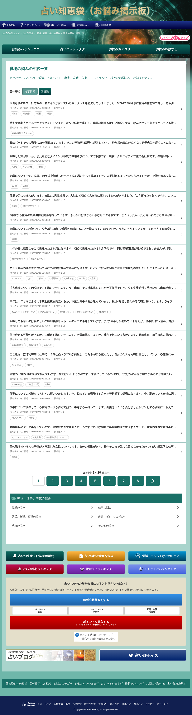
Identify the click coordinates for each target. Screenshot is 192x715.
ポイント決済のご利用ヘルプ (98, 637)
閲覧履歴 (106, 24)
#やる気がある (47, 312)
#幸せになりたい (85, 312)
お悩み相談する (166, 49)
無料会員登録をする (96, 599)
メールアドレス (96, 611)
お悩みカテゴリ (119, 49)
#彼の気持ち (37, 259)
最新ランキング (134, 683)
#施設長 (37, 437)
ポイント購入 (58, 24)
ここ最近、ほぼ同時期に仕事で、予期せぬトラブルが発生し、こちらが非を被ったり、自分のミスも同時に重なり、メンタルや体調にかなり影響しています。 (93, 354)
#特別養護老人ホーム (22, 133)
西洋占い (138, 704)
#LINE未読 (17, 384)
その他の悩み (106, 525)
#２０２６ (16, 278)
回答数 (45, 91)
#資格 (25, 186)
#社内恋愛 (34, 345)
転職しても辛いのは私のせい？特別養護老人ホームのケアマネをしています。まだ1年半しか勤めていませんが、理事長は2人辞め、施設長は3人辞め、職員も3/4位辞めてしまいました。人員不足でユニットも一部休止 (93, 321)
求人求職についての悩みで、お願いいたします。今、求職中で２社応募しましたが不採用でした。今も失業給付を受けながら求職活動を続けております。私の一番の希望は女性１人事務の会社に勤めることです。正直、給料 (93, 287)
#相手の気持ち (29, 206)
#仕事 (40, 278)
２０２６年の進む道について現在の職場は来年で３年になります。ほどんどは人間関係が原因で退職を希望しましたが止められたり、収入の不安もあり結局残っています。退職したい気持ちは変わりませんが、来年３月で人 (93, 268)
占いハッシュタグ (72, 49)
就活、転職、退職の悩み (26, 516)
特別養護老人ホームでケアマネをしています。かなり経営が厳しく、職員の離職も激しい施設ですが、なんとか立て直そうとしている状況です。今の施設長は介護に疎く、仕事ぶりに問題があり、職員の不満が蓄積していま (93, 122)
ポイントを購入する (96, 623)
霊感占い (103, 704)
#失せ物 (26, 113)
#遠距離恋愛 (17, 345)
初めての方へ (32, 24)
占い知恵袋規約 (176, 683)
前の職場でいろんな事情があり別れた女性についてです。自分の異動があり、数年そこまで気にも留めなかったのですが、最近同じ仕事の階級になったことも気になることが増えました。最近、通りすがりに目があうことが (93, 446)
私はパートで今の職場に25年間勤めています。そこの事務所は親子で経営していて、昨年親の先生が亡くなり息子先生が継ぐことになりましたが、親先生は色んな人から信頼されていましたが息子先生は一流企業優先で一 (93, 142)
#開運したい (66, 312)
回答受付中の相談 (16, 683)
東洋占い (126, 704)
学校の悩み (18, 525)
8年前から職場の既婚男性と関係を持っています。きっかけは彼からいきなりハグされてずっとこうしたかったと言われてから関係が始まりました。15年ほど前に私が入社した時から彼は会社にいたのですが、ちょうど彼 (93, 215)
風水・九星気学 (73, 704)
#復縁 (14, 457)
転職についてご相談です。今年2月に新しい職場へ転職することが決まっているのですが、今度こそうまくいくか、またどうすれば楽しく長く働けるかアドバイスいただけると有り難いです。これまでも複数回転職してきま (93, 228)
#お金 (29, 278)
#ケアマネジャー (20, 437)
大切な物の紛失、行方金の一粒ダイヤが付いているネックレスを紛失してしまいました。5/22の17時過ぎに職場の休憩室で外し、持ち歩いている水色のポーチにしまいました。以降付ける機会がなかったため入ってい (93, 103)
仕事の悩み (105, 507)
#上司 (14, 166)
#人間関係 (27, 166)
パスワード (39, 611)
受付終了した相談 (40, 683)
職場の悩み (18, 507)
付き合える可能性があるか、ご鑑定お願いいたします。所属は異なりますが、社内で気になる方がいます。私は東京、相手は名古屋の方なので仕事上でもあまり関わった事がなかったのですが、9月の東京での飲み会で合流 (93, 334)
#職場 (14, 206)
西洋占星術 (90, 704)
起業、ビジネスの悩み (111, 516)
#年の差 (48, 345)
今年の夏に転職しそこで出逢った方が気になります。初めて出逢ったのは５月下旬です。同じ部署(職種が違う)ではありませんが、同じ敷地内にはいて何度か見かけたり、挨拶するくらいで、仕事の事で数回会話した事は (93, 248)
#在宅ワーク (17, 417)
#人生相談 (69, 278)
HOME (11, 24)
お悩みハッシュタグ (25, 49)
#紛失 (49, 113)
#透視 (38, 113)
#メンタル (16, 365)
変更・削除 (152, 611)
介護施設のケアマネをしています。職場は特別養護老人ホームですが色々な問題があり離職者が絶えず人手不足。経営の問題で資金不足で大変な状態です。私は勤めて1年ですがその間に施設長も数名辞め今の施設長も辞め (93, 427)
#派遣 (47, 384)
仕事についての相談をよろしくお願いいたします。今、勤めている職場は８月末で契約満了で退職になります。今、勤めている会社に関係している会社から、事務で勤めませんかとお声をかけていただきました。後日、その (93, 393)
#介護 (14, 186)
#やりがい (30, 312)
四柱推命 (58, 704)
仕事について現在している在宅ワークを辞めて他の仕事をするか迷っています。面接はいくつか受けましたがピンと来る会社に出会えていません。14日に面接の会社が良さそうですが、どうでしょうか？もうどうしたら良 (93, 407)
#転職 (40, 166)
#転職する (103, 312)
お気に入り (83, 24)
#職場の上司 (33, 384)
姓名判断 (114, 704)
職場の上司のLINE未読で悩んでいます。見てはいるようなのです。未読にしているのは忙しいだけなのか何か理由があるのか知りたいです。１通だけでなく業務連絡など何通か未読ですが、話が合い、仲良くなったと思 (93, 374)
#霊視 (93, 278)
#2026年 (16, 312)
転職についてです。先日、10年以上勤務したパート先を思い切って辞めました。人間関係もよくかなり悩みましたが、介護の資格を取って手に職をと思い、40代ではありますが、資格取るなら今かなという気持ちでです (93, 175)
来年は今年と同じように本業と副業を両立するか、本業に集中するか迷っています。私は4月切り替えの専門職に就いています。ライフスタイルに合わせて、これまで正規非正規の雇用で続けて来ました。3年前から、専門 (93, 301)
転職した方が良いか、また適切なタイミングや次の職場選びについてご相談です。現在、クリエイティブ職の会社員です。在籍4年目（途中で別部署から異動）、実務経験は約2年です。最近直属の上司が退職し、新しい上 (93, 156)
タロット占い (44, 704)
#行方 (14, 113)
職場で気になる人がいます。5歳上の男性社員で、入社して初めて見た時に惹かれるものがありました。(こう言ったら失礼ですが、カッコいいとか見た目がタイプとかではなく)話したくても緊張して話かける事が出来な (93, 195)
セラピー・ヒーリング (156, 704)
